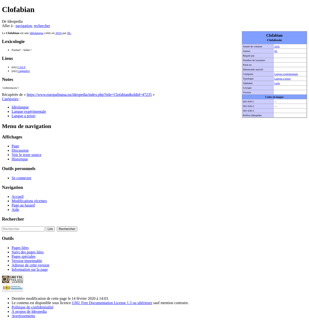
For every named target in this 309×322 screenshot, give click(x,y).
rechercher (42, 26)
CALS (21, 67)
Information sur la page (30, 269)
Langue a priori (282, 78)
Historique (20, 159)
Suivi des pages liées (28, 252)
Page (15, 146)
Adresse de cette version (30, 265)
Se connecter (21, 178)
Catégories (10, 99)
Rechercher (13, 219)
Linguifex (23, 71)
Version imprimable (27, 261)
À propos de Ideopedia (29, 311)
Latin (277, 83)
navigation (23, 26)
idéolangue (36, 33)
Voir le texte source (27, 155)
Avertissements (23, 316)
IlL (275, 51)
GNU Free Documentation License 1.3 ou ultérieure (112, 303)
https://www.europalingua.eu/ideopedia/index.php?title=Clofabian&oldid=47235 (89, 95)
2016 (277, 46)
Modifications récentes (29, 201)
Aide (15, 210)
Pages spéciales (23, 256)
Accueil (18, 196)
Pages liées (20, 248)
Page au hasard (23, 205)
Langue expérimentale (286, 73)
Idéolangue (20, 107)
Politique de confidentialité (32, 307)
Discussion (20, 150)
